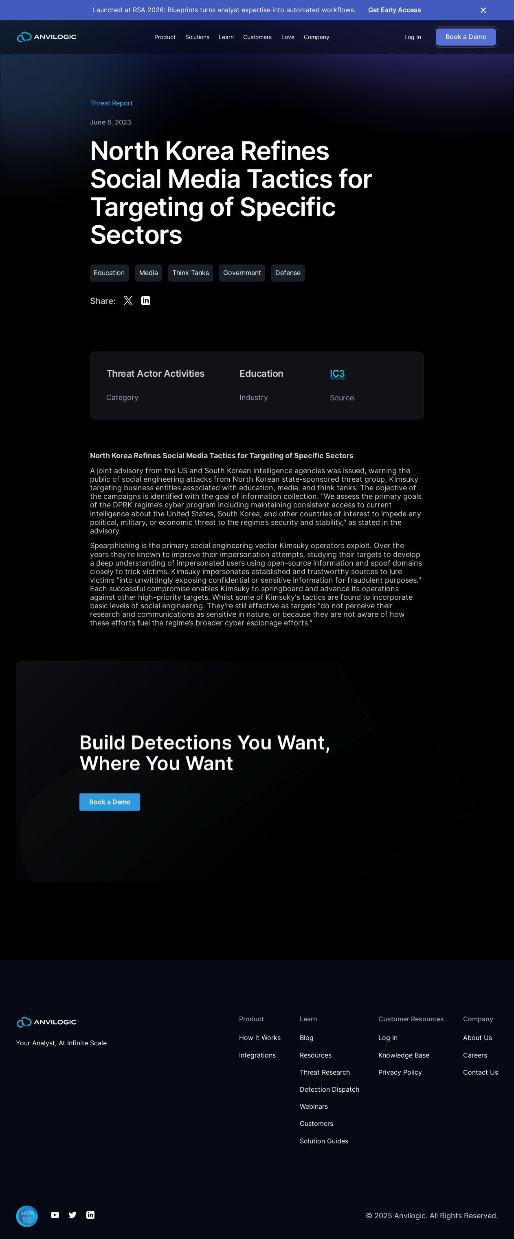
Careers (475, 1055)
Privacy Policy (400, 1072)
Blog (307, 1038)
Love (287, 37)
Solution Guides (324, 1141)
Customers (257, 37)
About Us (477, 1038)
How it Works (260, 1038)
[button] (165, 37)
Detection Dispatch (329, 1089)
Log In (412, 37)
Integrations (257, 1055)
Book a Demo (110, 803)
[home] (47, 37)
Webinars (314, 1106)
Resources (316, 1055)
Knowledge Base (403, 1055)
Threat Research (325, 1072)
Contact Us (480, 1072)
